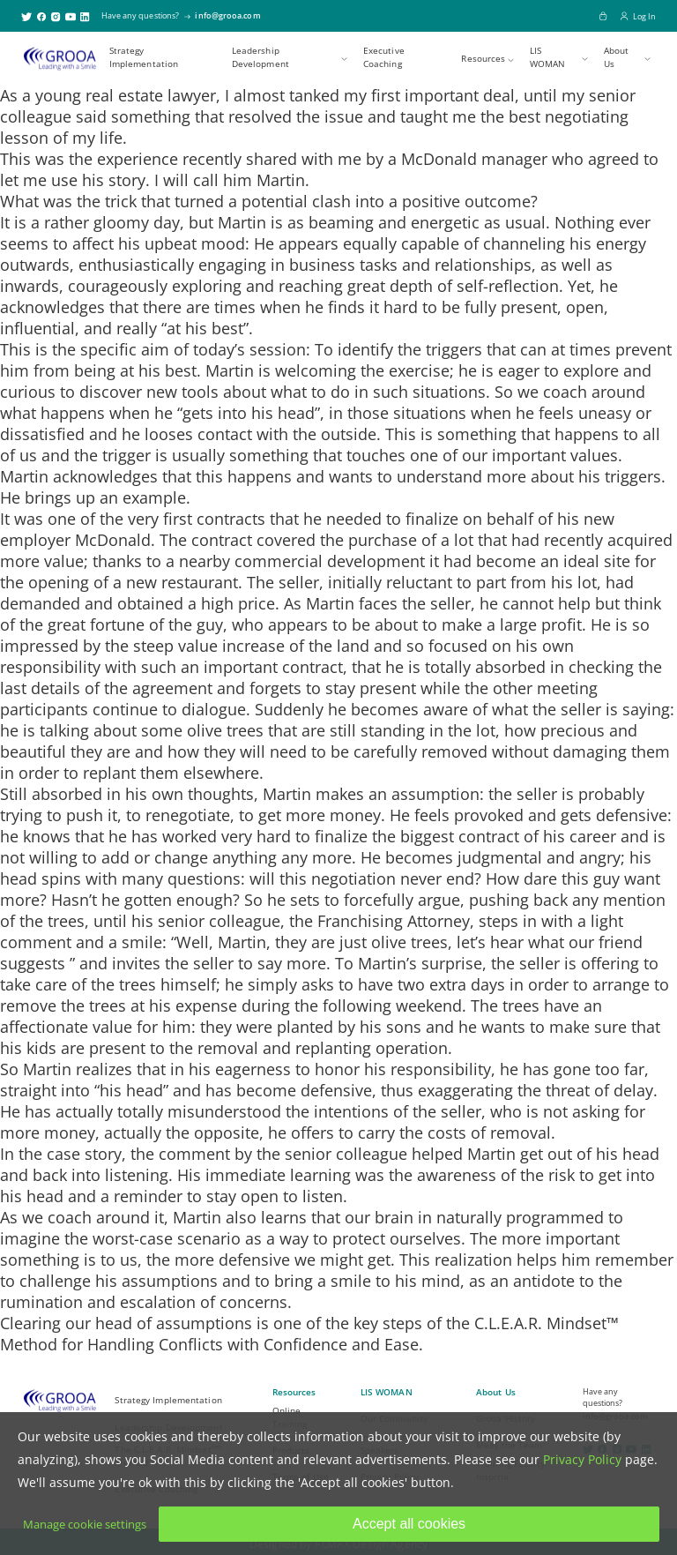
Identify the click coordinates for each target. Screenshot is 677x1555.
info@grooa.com (227, 15)
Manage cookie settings (84, 1524)
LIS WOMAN (548, 57)
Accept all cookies (409, 1523)
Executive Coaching (384, 57)
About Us (616, 57)
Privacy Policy (582, 1459)
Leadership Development (260, 57)
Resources (483, 58)
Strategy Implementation (143, 57)
